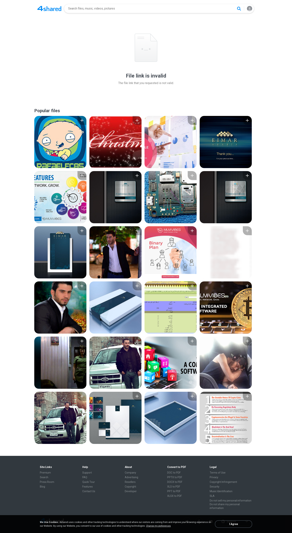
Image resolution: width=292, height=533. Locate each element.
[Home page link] (49, 8)
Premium (45, 472)
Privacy (214, 477)
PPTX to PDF (174, 477)
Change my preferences (158, 526)
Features (87, 486)
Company (130, 472)
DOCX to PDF (174, 481)
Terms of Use (218, 472)
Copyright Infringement (223, 481)
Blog (42, 486)
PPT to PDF (173, 491)
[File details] (60, 142)
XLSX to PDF (174, 495)
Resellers (130, 481)
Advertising (131, 477)
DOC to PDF (174, 472)
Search (44, 477)
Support (87, 472)
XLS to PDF (173, 486)
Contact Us (88, 491)
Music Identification (221, 491)
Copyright (130, 486)
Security (214, 486)
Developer (131, 491)
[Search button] (238, 8)
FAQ (84, 477)
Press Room (47, 481)
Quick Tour (88, 481)
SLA (212, 495)
